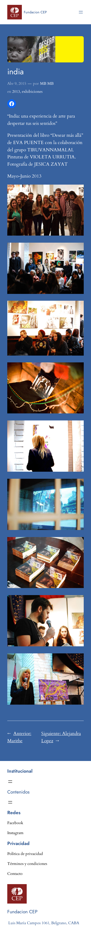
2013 (16, 91)
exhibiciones (32, 91)
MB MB (47, 83)
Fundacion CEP (35, 12)
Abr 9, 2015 (16, 83)
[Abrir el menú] (81, 12)
